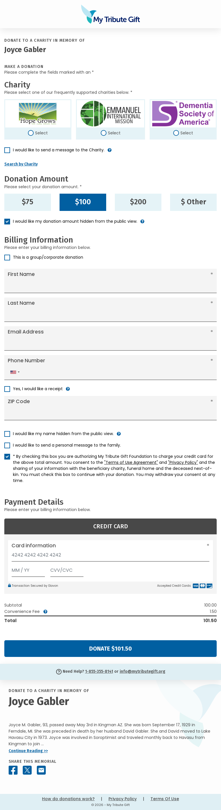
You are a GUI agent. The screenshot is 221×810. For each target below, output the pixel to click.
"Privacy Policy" (183, 462)
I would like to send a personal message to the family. (67, 445)
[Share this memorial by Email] (41, 770)
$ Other (193, 202)
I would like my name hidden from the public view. (63, 434)
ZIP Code (19, 401)
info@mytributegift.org (142, 671)
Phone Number (26, 360)
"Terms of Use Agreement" (131, 462)
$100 (83, 202)
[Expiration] (28, 569)
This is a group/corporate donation (48, 257)
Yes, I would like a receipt (38, 389)
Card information (34, 545)
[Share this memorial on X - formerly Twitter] (27, 770)
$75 (27, 202)
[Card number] (110, 557)
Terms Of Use (164, 799)
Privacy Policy (122, 799)
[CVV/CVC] (67, 569)
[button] (109, 152)
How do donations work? (68, 799)
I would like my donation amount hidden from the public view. (75, 221)
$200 (138, 202)
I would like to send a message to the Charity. (58, 150)
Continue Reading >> (28, 750)
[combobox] (14, 372)
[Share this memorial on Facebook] (13, 770)
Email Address (26, 331)
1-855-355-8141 (99, 671)
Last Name (21, 303)
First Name (21, 274)
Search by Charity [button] (21, 164)
